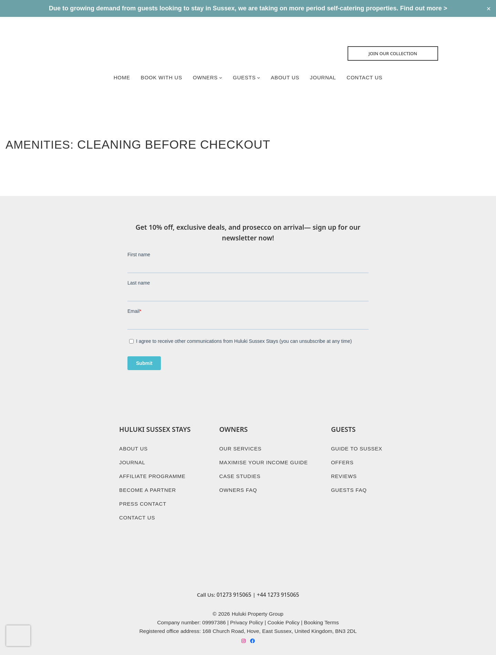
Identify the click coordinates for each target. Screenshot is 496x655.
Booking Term (320, 617)
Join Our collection (395, 54)
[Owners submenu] (220, 78)
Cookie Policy (283, 617)
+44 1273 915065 (278, 589)
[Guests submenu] (258, 78)
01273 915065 (234, 589)
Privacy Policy (246, 617)
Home (120, 78)
